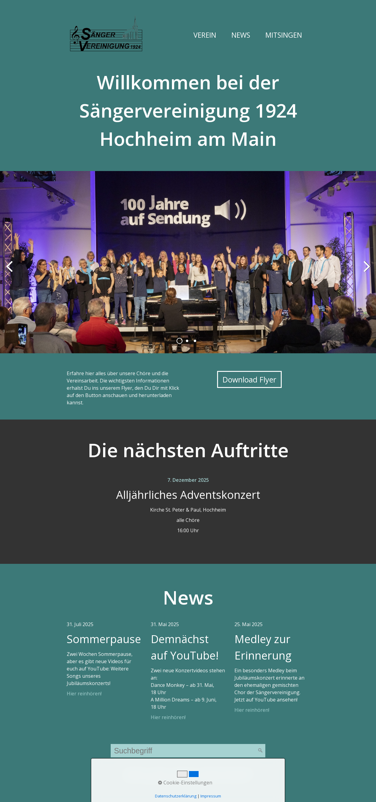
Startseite (135, 771)
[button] (249, 379)
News (240, 35)
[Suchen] (260, 750)
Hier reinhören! (84, 693)
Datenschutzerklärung (226, 771)
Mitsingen (283, 35)
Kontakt (158, 771)
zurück (9, 267)
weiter (366, 267)
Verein (204, 35)
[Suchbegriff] (188, 750)
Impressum (184, 771)
